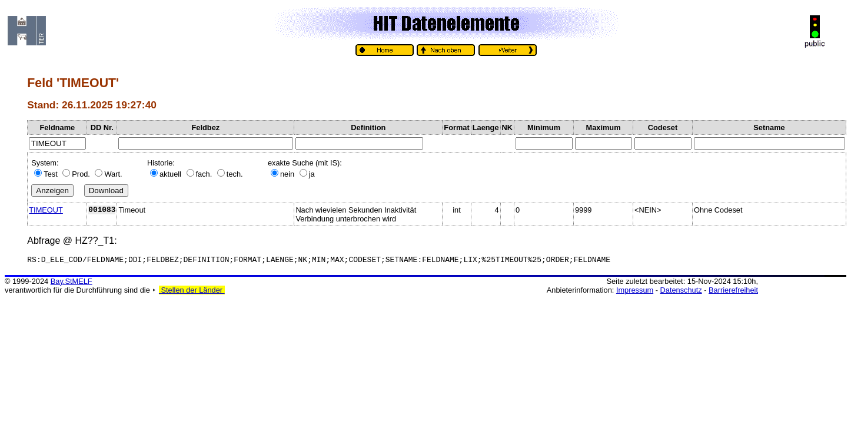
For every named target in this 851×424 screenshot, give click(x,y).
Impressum (634, 291)
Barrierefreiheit (733, 291)
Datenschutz (681, 291)
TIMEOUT (46, 210)
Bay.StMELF (71, 283)
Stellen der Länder (192, 291)
